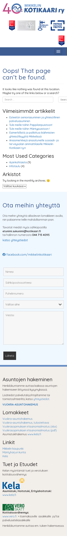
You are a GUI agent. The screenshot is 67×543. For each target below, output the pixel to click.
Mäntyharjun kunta (14, 452)
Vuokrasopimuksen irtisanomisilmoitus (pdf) (30, 430)
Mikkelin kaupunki (13, 448)
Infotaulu (14, 166)
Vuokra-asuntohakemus (17, 418)
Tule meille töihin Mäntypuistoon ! (29, 128)
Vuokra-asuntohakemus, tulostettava (26, 422)
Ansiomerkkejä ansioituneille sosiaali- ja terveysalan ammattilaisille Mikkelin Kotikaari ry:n (34, 144)
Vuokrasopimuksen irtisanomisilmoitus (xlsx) (30, 426)
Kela (5, 456)
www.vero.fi (10, 516)
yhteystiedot (41, 399)
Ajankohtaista (18, 162)
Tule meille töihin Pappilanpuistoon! (30, 125)
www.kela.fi (34, 434)
